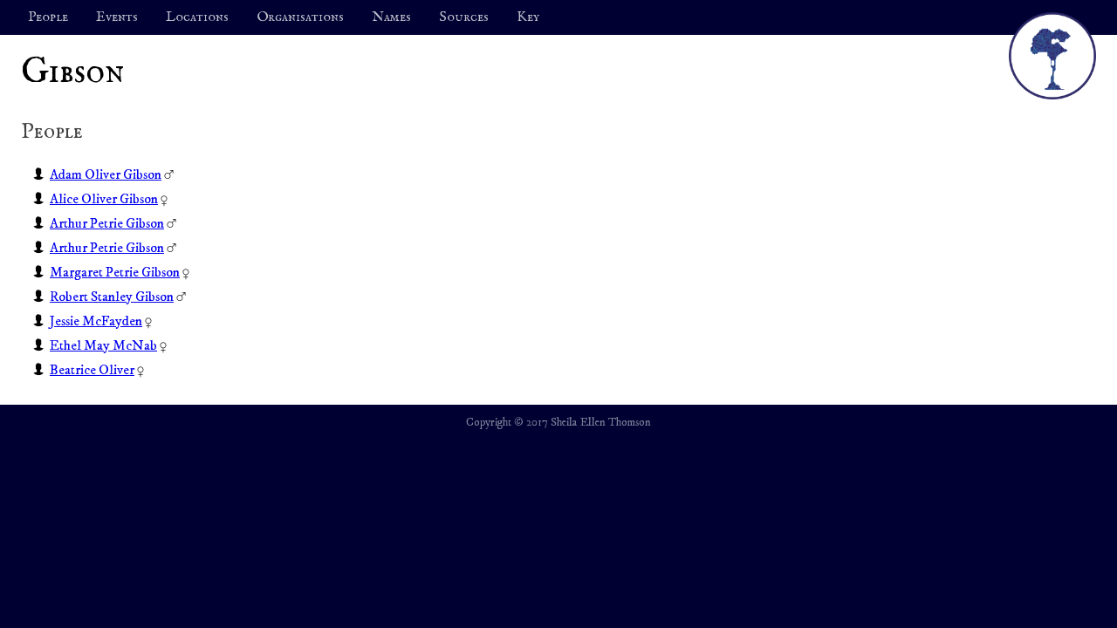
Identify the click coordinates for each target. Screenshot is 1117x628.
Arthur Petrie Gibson (107, 223)
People (48, 17)
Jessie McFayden (96, 321)
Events (117, 17)
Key (528, 17)
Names (391, 17)
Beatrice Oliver (92, 370)
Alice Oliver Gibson (104, 199)
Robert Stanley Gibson (112, 296)
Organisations (300, 17)
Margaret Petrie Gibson (115, 272)
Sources (464, 17)
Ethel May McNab (103, 345)
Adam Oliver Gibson (105, 174)
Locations (197, 17)
